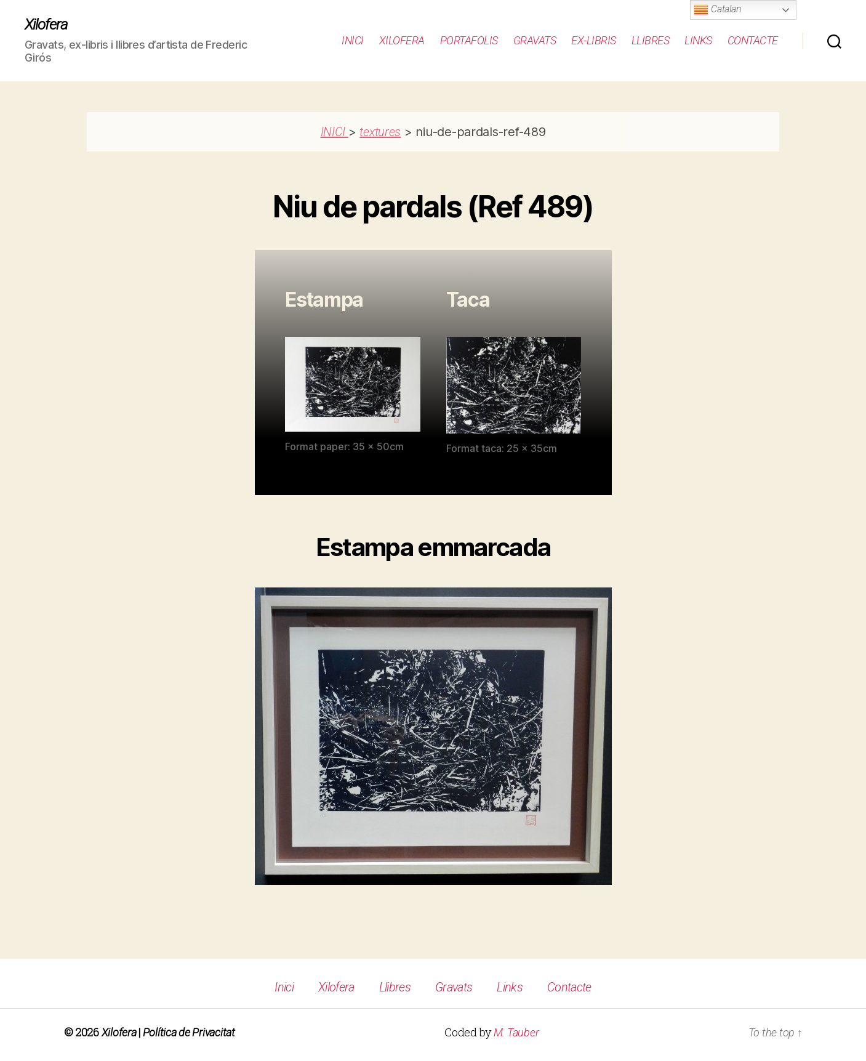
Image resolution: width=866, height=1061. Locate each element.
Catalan (717, 9)
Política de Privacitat (189, 1032)
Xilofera (46, 24)
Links (698, 40)
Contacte (753, 40)
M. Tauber (516, 1032)
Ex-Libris (593, 40)
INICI (334, 131)
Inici (353, 40)
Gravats (534, 40)
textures (380, 131)
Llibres (650, 40)
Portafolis (469, 40)
